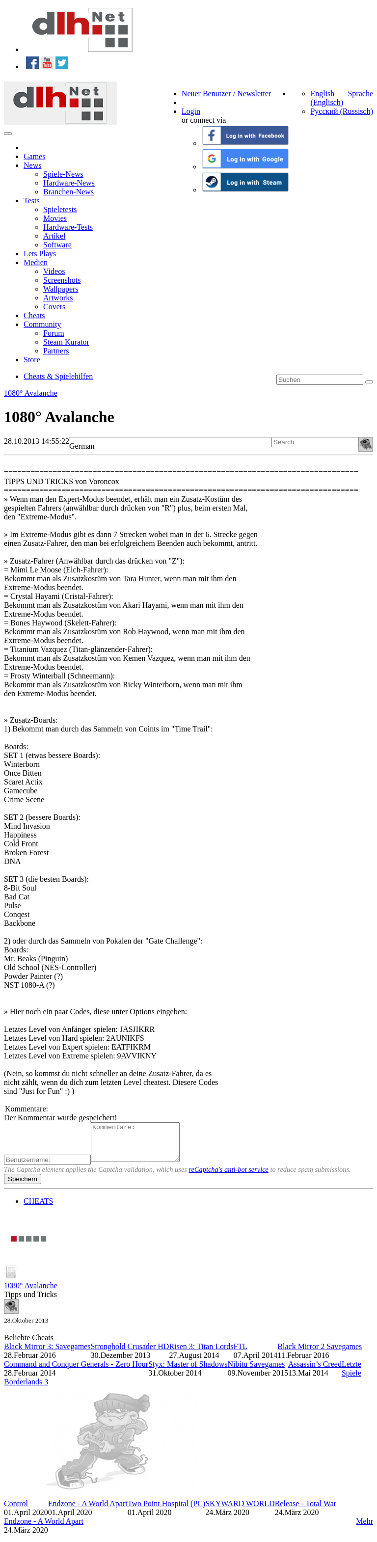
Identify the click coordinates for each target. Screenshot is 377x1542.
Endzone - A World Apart (88, 1511)
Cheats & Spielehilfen (58, 376)
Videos (54, 271)
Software (57, 245)
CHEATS (38, 1208)
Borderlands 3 (26, 1389)
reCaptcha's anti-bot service (229, 1177)
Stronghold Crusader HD (129, 1354)
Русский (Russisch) (341, 111)
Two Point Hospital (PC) (166, 1511)
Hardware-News (69, 183)
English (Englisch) (326, 98)
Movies (55, 218)
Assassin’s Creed (315, 1371)
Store (32, 359)
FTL (240, 1354)
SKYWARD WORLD (239, 1511)
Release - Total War (305, 1511)
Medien (36, 262)
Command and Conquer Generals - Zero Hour (76, 1371)
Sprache (360, 93)
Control (16, 1511)
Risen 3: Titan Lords (201, 1354)
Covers (54, 306)
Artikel (54, 236)
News (32, 165)
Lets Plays (40, 253)
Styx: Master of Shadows (187, 1371)
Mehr (364, 1528)
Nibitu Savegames (256, 1371)
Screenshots (62, 280)
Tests (32, 200)
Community (42, 324)
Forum (53, 333)
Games (34, 156)
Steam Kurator (66, 342)
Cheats (34, 315)
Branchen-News (68, 192)
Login (191, 111)
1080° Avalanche (30, 393)
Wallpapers (61, 289)
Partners (56, 351)
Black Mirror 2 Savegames (319, 1354)
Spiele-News (63, 174)
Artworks (58, 298)
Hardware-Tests (68, 227)
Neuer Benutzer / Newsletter (226, 93)
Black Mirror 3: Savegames (47, 1354)
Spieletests (60, 209)
